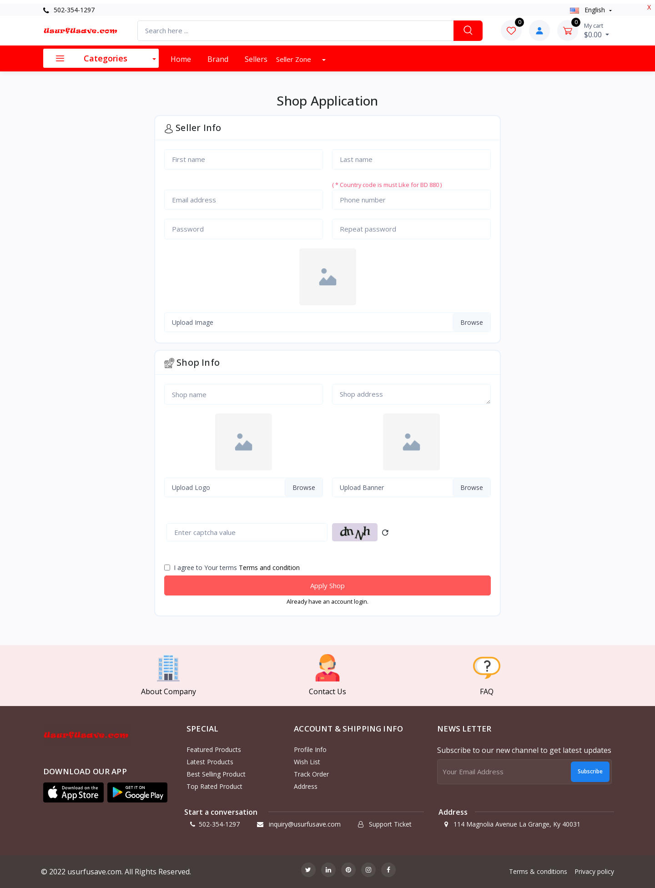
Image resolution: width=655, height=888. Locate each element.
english (588, 9)
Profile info (310, 749)
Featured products (213, 749)
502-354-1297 (69, 9)
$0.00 (596, 30)
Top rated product (214, 786)
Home (181, 59)
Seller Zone (294, 59)
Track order (311, 774)
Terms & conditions (538, 871)
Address (305, 786)
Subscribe (590, 771)
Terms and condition (269, 567)
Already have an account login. (327, 601)
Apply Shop (327, 585)
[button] (73, 792)
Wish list (307, 761)
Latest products (209, 761)
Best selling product (216, 774)
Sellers (256, 59)
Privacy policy (594, 871)
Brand (217, 59)
